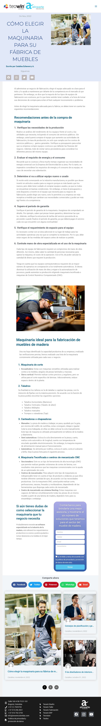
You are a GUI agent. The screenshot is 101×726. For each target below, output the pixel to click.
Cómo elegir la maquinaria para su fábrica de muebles (35, 671)
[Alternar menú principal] (96, 6)
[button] (19, 585)
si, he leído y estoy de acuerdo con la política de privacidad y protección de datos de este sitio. (70, 559)
